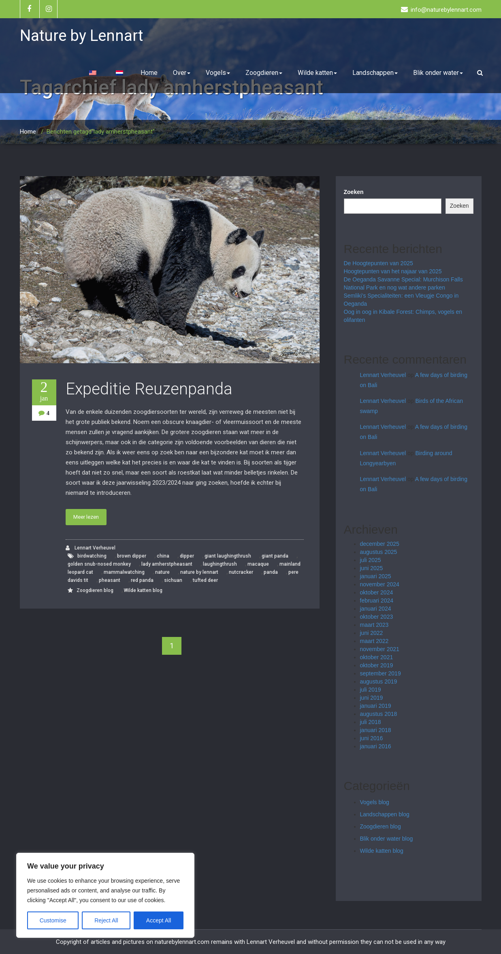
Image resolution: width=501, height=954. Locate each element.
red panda (142, 580)
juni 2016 (371, 738)
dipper (187, 556)
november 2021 (379, 649)
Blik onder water (438, 73)
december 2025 (379, 544)
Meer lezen (86, 517)
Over (181, 73)
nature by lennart (199, 572)
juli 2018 (370, 722)
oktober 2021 (376, 657)
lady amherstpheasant (166, 564)
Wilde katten (317, 73)
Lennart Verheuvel (90, 548)
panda (271, 572)
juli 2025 (370, 560)
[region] (105, 895)
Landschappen (375, 73)
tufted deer (205, 580)
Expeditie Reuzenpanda (149, 388)
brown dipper (131, 556)
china (163, 556)
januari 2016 (375, 746)
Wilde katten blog (143, 590)
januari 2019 (375, 706)
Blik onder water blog (386, 838)
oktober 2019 (376, 665)
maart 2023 (374, 625)
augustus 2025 (378, 552)
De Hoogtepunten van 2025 (378, 263)
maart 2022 (374, 641)
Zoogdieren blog (95, 590)
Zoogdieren (263, 73)
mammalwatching (124, 572)
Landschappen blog (384, 814)
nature (162, 572)
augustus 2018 (378, 714)
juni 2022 (371, 633)
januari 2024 (375, 608)
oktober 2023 (376, 616)
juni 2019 (371, 697)
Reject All (106, 920)
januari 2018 (375, 730)
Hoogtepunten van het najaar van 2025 (393, 271)
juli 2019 (370, 689)
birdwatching (92, 556)
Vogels (218, 73)
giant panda (275, 556)
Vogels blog (374, 802)
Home (149, 73)
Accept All (158, 920)
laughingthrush (220, 564)
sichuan (173, 580)
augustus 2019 (378, 681)
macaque (258, 564)
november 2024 (379, 584)
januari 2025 (375, 576)
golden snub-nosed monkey (99, 564)
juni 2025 (371, 568)
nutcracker (241, 572)
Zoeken (354, 192)
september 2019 (380, 673)
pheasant (109, 580)
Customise (53, 920)
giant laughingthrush (228, 556)
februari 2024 (377, 600)
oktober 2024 (376, 592)
